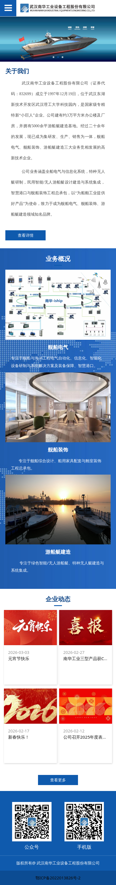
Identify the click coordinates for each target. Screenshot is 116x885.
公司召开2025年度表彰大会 (89, 737)
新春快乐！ (18, 737)
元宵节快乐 (18, 658)
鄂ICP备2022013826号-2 (58, 877)
